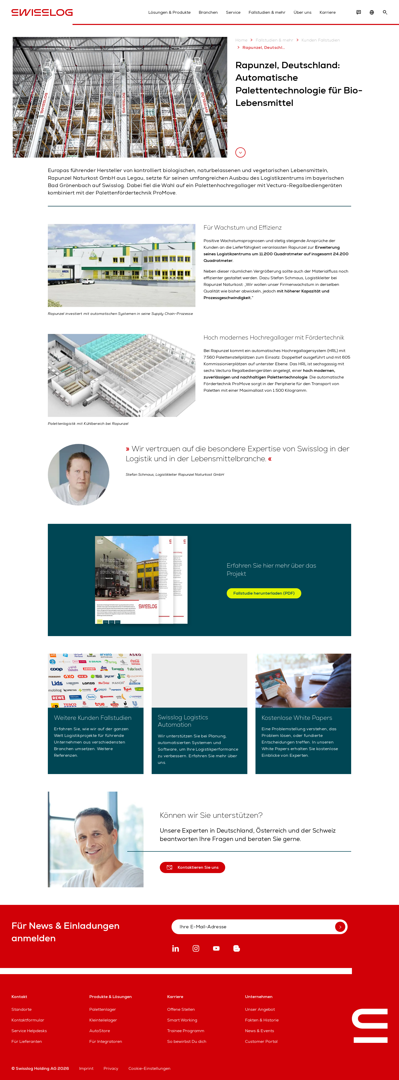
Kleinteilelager (103, 1020)
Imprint (86, 1068)
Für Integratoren (105, 1041)
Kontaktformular (27, 1020)
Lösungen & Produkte (169, 12)
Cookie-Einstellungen (149, 1068)
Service (233, 12)
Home (241, 40)
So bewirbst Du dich (186, 1041)
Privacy (111, 1068)
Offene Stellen (181, 1009)
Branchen (208, 12)
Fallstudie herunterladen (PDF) (264, 593)
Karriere (328, 12)
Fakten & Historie (262, 1020)
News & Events (259, 1030)
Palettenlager (102, 1009)
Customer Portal (261, 1041)
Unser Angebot (260, 1009)
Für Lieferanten (26, 1041)
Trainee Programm (185, 1030)
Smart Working (182, 1020)
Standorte (21, 1009)
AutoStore (99, 1030)
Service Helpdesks (29, 1030)
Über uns (302, 12)
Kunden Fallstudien (317, 40)
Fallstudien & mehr (267, 12)
